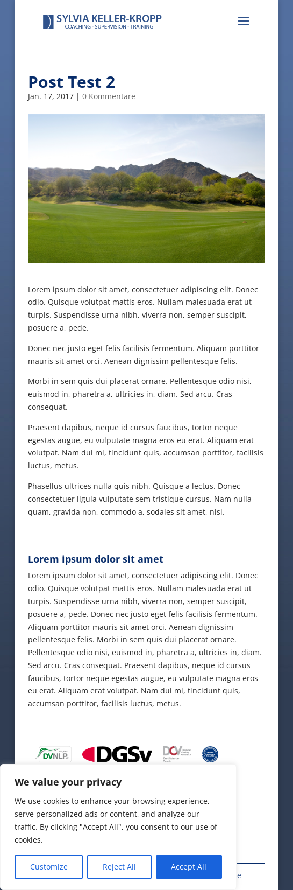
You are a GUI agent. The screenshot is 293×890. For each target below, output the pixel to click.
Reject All (119, 866)
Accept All (188, 866)
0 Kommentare (108, 96)
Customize (49, 866)
